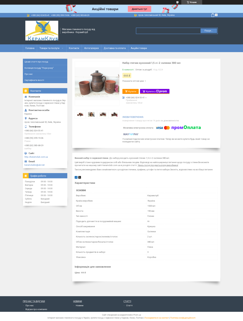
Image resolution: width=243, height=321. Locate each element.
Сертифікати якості (34, 80)
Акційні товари (139, 48)
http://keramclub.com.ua (36, 157)
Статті (129, 305)
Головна (30, 48)
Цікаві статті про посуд (36, 61)
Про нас (29, 74)
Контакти (74, 48)
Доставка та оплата (115, 48)
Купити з (156, 91)
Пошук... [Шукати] (209, 30)
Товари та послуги (49, 48)
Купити (132, 91)
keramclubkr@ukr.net (35, 165)
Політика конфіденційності (182, 318)
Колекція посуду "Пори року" (39, 68)
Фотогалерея (91, 48)
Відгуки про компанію (36, 309)
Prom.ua (137, 315)
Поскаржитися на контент (157, 318)
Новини (79, 305)
